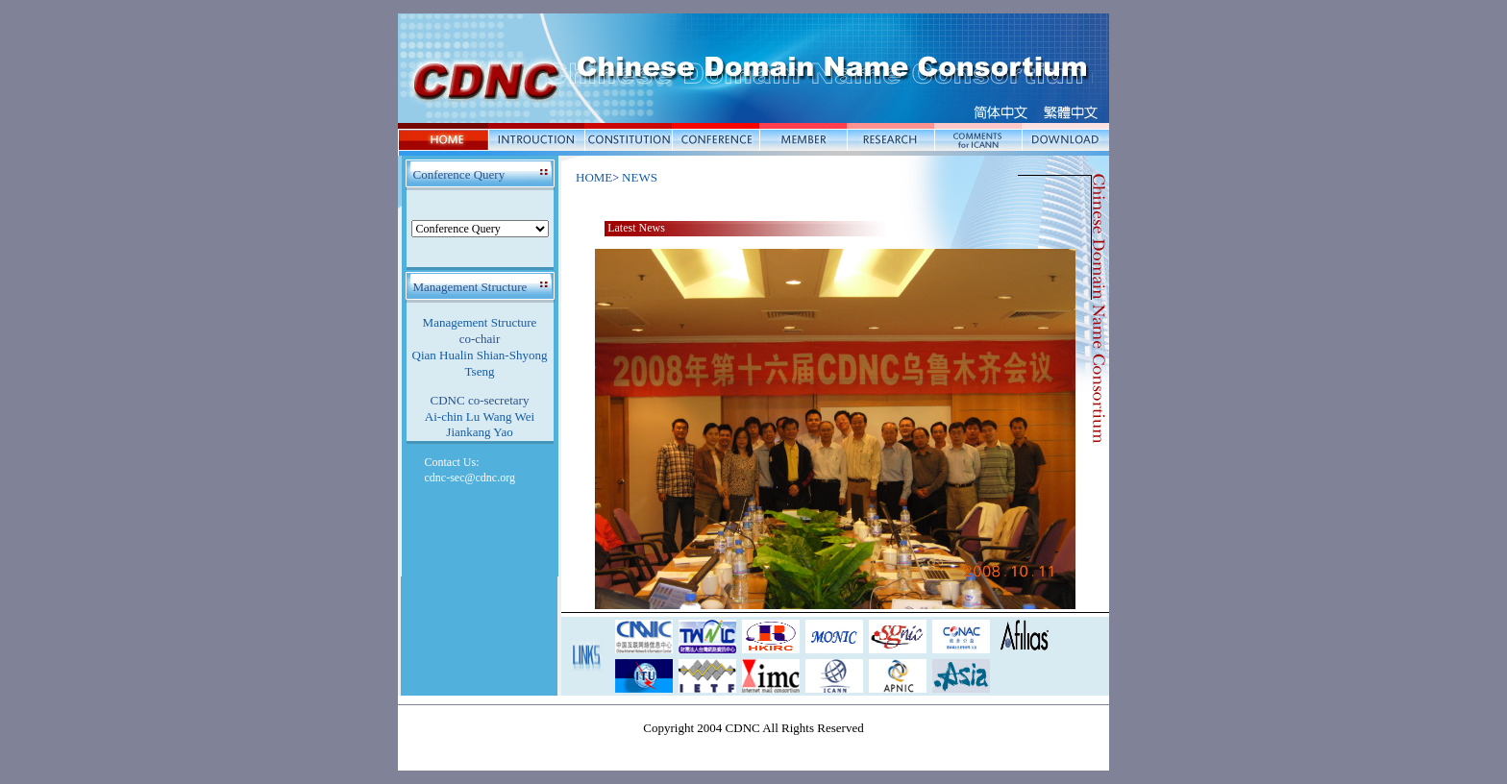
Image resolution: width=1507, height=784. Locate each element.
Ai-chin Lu (452, 416)
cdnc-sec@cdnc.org (470, 477)
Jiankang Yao (479, 432)
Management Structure (480, 322)
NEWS (639, 177)
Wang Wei (509, 416)
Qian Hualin (443, 355)
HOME (594, 177)
